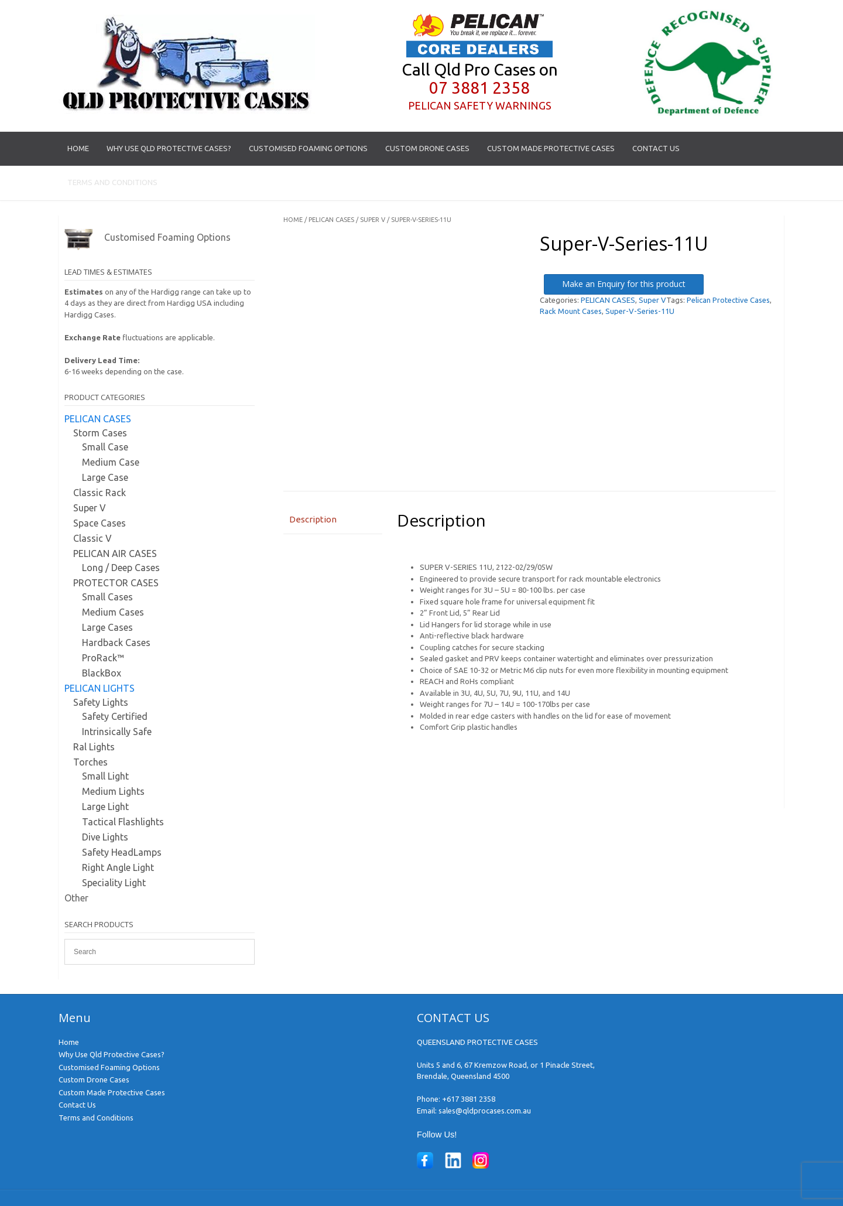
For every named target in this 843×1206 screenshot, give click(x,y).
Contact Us (656, 148)
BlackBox (101, 673)
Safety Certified (115, 716)
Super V (372, 219)
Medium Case (110, 462)
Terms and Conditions (112, 182)
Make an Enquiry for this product (624, 283)
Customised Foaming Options (308, 148)
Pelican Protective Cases (728, 300)
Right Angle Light (118, 867)
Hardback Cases (116, 642)
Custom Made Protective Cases (551, 148)
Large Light (105, 806)
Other (76, 898)
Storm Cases (100, 433)
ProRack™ (103, 657)
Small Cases (107, 597)
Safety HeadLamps (122, 852)
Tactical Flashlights (123, 821)
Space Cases (99, 523)
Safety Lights (100, 702)
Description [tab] (313, 519)
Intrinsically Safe (117, 731)
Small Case (105, 447)
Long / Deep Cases (121, 567)
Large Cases (107, 627)
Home (78, 148)
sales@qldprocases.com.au (484, 1110)
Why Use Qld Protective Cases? (169, 148)
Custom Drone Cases (427, 148)
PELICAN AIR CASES (115, 553)
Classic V (92, 538)
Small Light (105, 776)
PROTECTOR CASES (116, 583)
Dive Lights (105, 837)
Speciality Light (114, 882)
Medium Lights (113, 791)
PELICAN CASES (331, 219)
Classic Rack (99, 492)
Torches (90, 762)
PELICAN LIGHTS (99, 688)
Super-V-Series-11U (639, 311)
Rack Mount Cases (571, 311)
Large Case (105, 477)
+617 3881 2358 (468, 1099)
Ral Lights (94, 747)
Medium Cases (113, 612)
